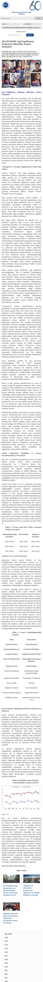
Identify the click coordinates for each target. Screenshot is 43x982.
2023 (6, 948)
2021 (6, 956)
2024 (6, 945)
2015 (6, 978)
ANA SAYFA (8, 934)
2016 (6, 974)
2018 (6, 967)
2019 (6, 963)
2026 (6, 937)
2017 (4, 24)
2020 (6, 959)
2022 (6, 952)
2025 (6, 941)
